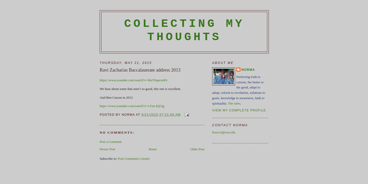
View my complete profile (239, 110)
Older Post (197, 149)
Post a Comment (111, 142)
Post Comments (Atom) (134, 158)
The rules (234, 103)
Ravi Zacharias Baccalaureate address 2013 (140, 70)
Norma (248, 70)
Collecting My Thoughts (184, 30)
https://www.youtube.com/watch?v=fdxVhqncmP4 (133, 80)
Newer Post (107, 149)
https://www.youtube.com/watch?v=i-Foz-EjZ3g (132, 106)
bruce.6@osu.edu (223, 132)
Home (153, 149)
